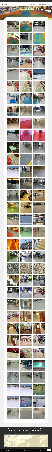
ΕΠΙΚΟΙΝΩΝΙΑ (48, 4)
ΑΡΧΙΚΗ (31, 4)
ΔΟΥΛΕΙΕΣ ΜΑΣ (44, 4)
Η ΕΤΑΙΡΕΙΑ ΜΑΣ (35, 4)
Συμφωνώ (49, 450)
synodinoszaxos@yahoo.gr (39, 433)
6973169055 (18, 433)
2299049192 (12, 433)
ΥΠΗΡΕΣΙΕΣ (39, 4)
